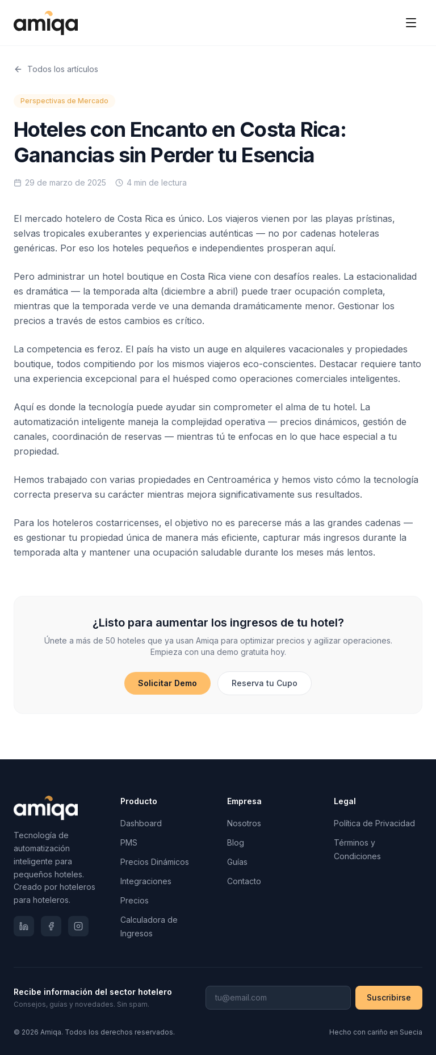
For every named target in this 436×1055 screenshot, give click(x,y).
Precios (134, 900)
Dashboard (141, 823)
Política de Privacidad (374, 823)
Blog (235, 842)
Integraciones (145, 881)
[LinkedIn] (24, 926)
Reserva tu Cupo (264, 683)
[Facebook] (51, 926)
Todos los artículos (56, 69)
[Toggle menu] (411, 22)
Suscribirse (389, 997)
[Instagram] (78, 926)
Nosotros (244, 823)
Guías (237, 862)
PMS (128, 842)
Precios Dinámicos (154, 862)
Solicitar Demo (167, 683)
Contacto (244, 881)
